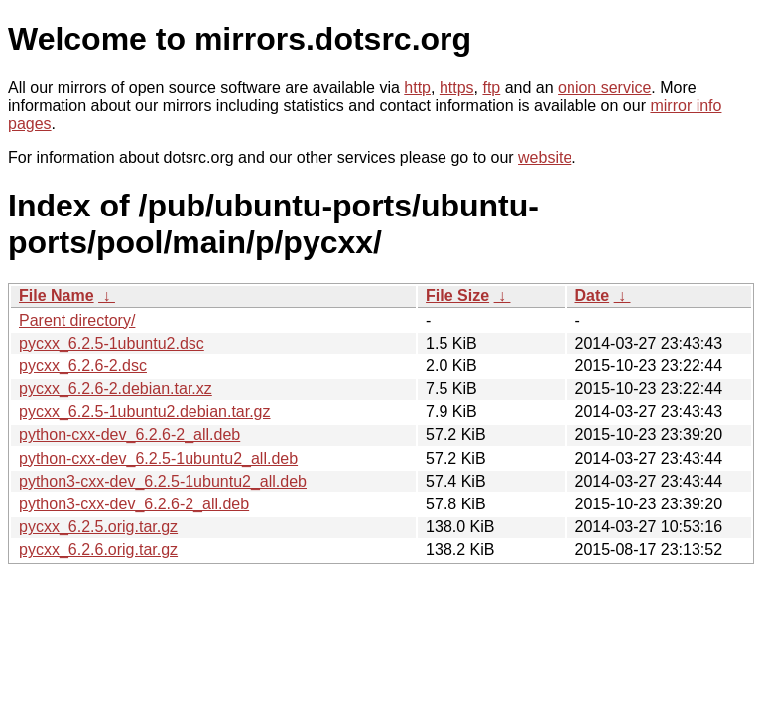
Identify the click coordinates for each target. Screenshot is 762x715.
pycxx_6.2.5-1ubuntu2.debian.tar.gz (145, 411)
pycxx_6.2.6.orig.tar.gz (98, 549)
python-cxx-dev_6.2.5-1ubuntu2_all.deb (158, 458)
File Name (56, 295)
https (457, 87)
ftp (491, 87)
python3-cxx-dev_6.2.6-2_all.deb (134, 504)
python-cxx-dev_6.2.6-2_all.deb (129, 434)
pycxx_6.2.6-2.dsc (83, 366)
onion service (604, 87)
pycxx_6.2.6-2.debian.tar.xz (115, 388)
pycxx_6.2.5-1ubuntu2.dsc (111, 343)
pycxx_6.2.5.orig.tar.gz (98, 526)
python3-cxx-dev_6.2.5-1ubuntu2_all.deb (163, 481)
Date (591, 295)
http (417, 87)
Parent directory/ (77, 320)
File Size (457, 295)
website (545, 157)
